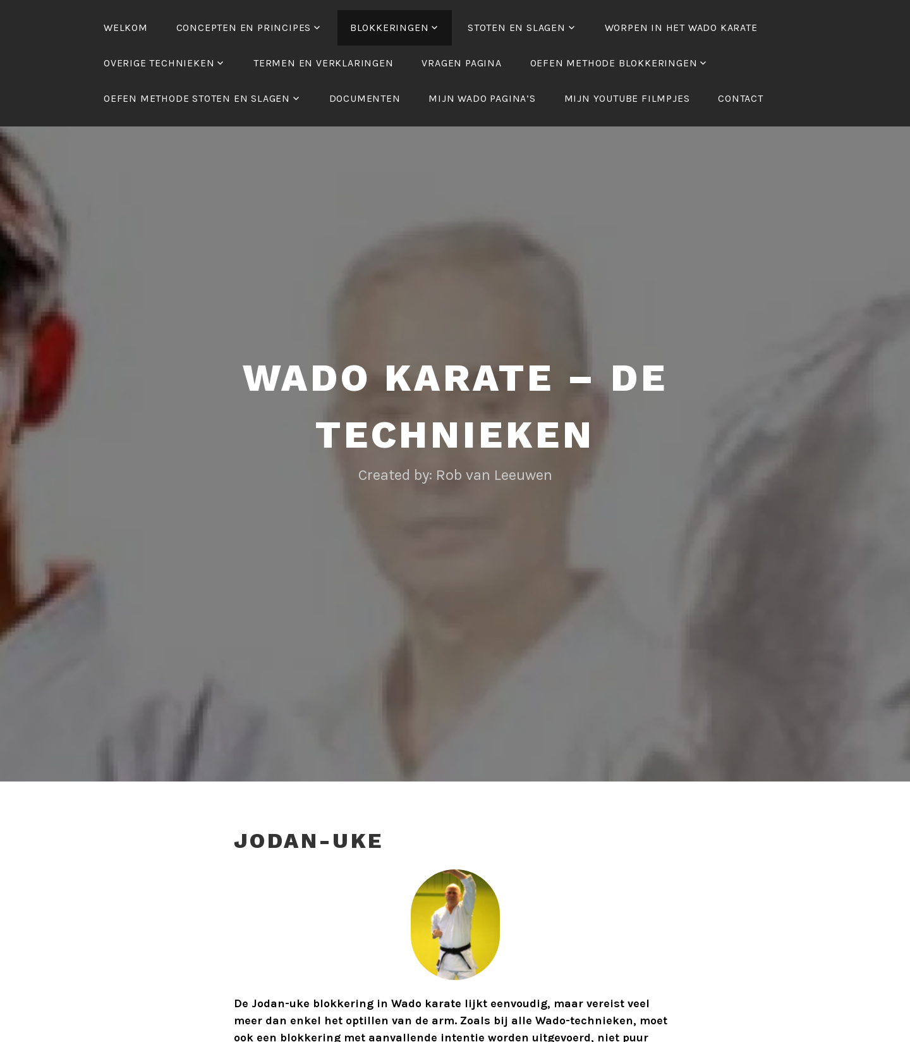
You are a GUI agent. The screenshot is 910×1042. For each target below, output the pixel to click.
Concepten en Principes (244, 27)
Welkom (126, 27)
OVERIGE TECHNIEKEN (159, 63)
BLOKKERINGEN (389, 27)
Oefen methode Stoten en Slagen (197, 98)
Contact (740, 98)
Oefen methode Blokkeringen (614, 63)
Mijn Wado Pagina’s (481, 98)
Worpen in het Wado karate (681, 27)
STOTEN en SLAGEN (517, 27)
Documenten (365, 98)
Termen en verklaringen (323, 63)
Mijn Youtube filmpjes (627, 98)
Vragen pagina (461, 63)
